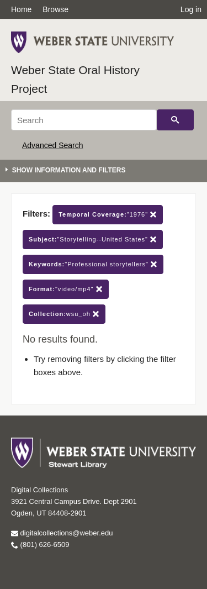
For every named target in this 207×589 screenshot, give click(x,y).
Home (21, 9)
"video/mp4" (66, 289)
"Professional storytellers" (93, 264)
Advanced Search (52, 145)
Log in (191, 9)
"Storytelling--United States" (93, 239)
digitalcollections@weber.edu (62, 533)
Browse (55, 9)
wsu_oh (64, 314)
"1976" (108, 214)
